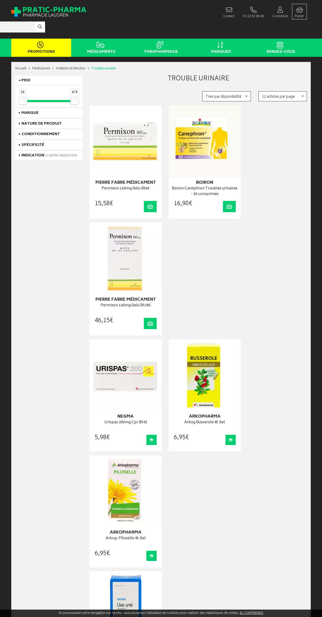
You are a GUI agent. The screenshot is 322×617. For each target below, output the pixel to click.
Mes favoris (172, 532)
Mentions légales (102, 558)
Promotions (40, 33)
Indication (49, 140)
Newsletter (97, 532)
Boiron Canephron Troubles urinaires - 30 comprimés (198, 171)
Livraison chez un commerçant (261, 522)
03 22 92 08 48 (24, 523)
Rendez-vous (280, 33)
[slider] (22, 85)
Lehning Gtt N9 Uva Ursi (123, 392)
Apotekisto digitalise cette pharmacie (216, 602)
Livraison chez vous (253, 517)
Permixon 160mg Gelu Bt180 (273, 168)
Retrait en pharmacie (254, 511)
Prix (26, 65)
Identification (174, 511)
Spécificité (33, 129)
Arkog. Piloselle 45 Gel (273, 281)
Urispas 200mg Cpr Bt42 (123, 281)
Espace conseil (100, 527)
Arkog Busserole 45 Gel (198, 281)
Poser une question (28, 558)
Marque (30, 98)
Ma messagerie (175, 537)
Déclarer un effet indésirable (109, 548)
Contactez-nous (26, 564)
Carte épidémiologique (106, 543)
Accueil (20, 53)
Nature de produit (42, 108)
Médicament (41, 53)
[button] (226, 81)
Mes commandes (177, 522)
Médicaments (100, 33)
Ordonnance (99, 537)
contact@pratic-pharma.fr (33, 529)
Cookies (96, 569)
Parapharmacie (160, 33)
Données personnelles (106, 563)
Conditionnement (41, 119)
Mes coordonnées (177, 517)
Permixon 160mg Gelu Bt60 (123, 168)
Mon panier (172, 527)
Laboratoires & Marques (106, 517)
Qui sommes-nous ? (29, 553)
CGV (93, 553)
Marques (220, 33)
